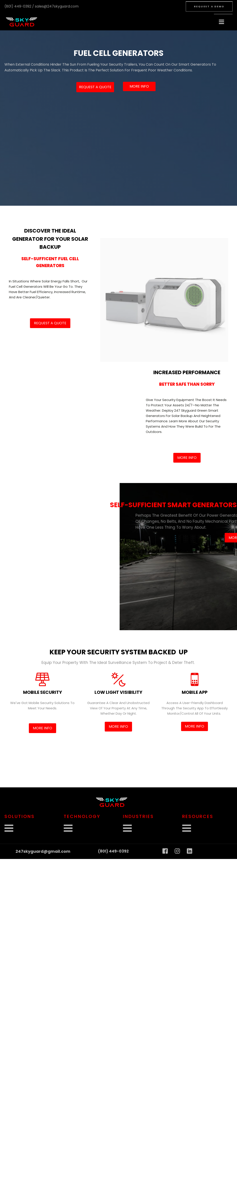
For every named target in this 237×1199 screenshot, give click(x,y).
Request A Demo (209, 6)
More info (139, 86)
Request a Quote (95, 87)
